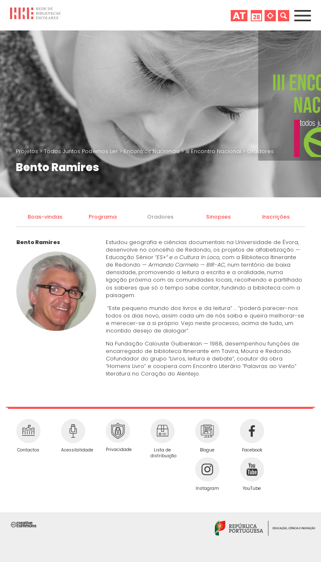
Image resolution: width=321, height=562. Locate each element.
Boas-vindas (45, 217)
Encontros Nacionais (152, 151)
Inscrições (276, 217)
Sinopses (218, 217)
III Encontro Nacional (214, 151)
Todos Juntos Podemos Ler (82, 151)
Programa (103, 217)
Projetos (28, 151)
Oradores (260, 151)
